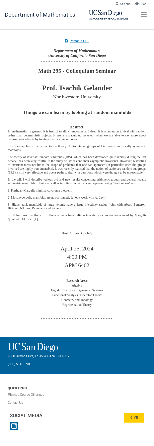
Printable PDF (77, 41)
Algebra (77, 285)
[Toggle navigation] (143, 15)
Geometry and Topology (77, 300)
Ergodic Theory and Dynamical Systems (77, 290)
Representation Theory (77, 304)
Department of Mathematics (40, 14)
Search (123, 4)
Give (140, 4)
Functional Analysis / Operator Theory (77, 295)
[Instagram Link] (14, 428)
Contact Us (15, 403)
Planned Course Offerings (26, 395)
